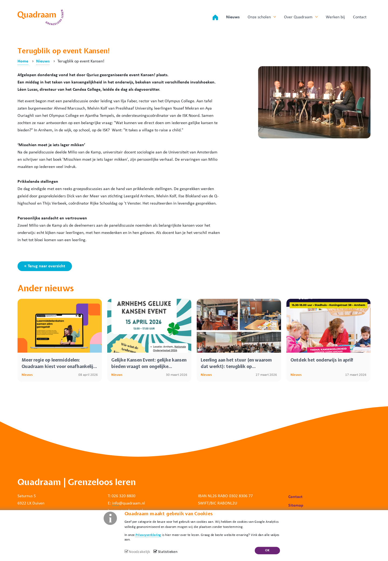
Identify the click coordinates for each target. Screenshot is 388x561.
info (115, 503)
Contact (359, 17)
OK (267, 550)
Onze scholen (262, 17)
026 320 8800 (123, 496)
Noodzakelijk (139, 552)
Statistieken (168, 552)
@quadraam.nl (132, 503)
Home (23, 61)
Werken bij (335, 17)
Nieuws (233, 17)
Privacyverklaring (148, 535)
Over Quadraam (301, 17)
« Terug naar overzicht (44, 266)
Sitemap (295, 505)
